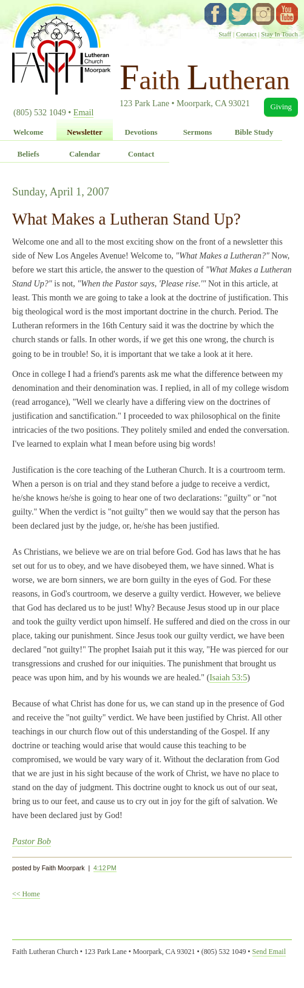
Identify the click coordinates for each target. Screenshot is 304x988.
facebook (215, 14)
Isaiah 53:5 (228, 677)
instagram (263, 14)
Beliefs (28, 154)
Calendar (84, 154)
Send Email (269, 951)
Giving (281, 107)
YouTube (287, 14)
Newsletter (84, 132)
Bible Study (254, 132)
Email (83, 112)
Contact (246, 34)
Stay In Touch (279, 34)
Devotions (140, 132)
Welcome (28, 132)
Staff (224, 34)
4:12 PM (105, 867)
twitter (240, 14)
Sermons (197, 132)
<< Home (26, 894)
